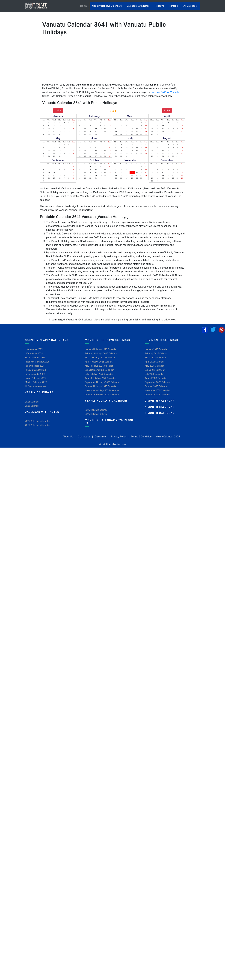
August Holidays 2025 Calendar (100, 378)
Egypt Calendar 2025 (35, 374)
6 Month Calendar (159, 413)
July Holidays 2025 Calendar (99, 374)
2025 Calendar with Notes (37, 421)
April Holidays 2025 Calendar (99, 361)
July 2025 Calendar (154, 374)
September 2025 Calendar (157, 382)
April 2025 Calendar (154, 361)
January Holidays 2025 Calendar (101, 349)
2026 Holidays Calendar (96, 414)
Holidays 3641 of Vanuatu (165, 92)
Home (85, 5)
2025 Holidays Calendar (96, 410)
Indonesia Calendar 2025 (37, 361)
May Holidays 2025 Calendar (99, 366)
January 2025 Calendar (156, 349)
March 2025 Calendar (155, 357)
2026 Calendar (32, 406)
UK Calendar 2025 (34, 353)
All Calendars (191, 5)
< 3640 (58, 110)
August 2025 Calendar (156, 378)
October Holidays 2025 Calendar (101, 386)
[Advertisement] (18, 99)
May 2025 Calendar (154, 366)
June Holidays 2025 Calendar (99, 370)
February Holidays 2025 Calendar (101, 353)
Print (168, 110)
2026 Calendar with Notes (37, 425)
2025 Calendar (32, 401)
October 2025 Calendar (156, 386)
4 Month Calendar (159, 406)
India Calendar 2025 (34, 366)
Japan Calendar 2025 (35, 378)
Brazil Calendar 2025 (35, 357)
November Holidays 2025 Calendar (102, 390)
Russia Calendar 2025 (35, 370)
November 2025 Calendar (157, 390)
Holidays (159, 5)
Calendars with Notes (138, 5)
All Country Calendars (35, 386)
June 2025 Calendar (155, 370)
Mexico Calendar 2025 (36, 382)
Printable (173, 5)
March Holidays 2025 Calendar (100, 357)
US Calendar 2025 (33, 349)
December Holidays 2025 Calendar (102, 394)
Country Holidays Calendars (107, 5)
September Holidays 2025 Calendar (102, 382)
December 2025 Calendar (157, 394)
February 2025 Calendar (156, 353)
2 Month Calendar (159, 400)
